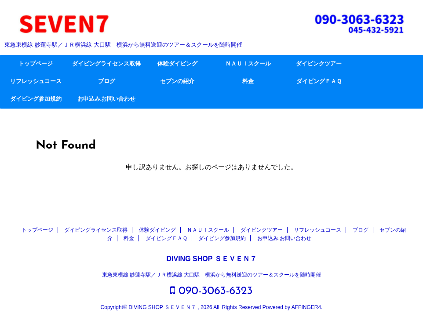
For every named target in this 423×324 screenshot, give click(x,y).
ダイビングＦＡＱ (319, 81)
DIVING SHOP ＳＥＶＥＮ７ (211, 258)
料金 (248, 81)
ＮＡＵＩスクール (248, 64)
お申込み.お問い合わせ (106, 99)
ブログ (106, 81)
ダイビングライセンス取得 (106, 64)
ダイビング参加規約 (36, 99)
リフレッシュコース (36, 81)
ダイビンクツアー (319, 64)
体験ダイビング (177, 64)
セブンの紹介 (177, 81)
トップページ (35, 64)
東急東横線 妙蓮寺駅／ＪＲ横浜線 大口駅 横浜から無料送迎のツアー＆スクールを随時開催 (211, 275)
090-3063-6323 (211, 291)
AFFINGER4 (306, 307)
